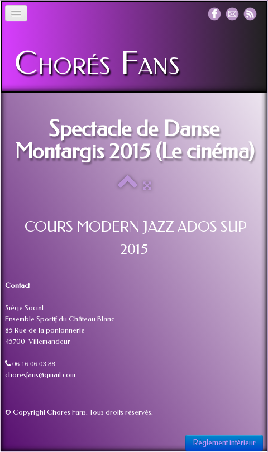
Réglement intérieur (224, 443)
